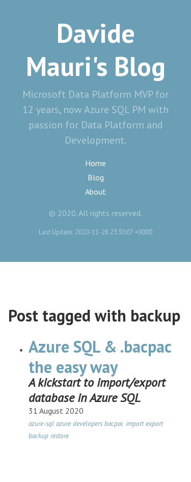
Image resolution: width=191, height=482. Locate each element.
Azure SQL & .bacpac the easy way (100, 357)
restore (59, 435)
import (135, 423)
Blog (96, 177)
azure (63, 423)
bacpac (114, 423)
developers (87, 423)
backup (38, 435)
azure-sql (41, 423)
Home (95, 163)
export (154, 423)
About (95, 191)
